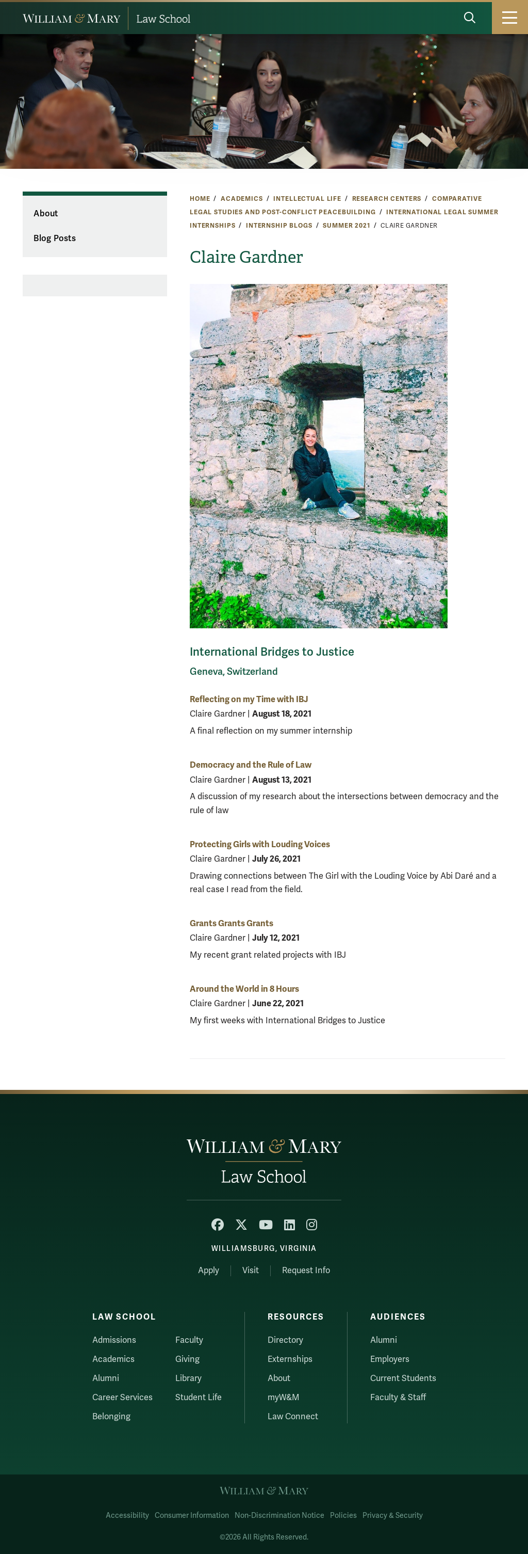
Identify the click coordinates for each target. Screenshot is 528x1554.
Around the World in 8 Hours (244, 989)
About (46, 214)
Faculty (189, 1340)
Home (200, 199)
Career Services (122, 1397)
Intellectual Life (307, 199)
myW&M (284, 1397)
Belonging (111, 1417)
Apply (208, 1270)
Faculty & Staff (398, 1397)
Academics (242, 199)
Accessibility (127, 1515)
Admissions (114, 1340)
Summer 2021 (346, 225)
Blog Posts (55, 238)
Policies (343, 1515)
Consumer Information (192, 1515)
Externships (290, 1359)
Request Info (306, 1270)
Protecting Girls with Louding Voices (260, 844)
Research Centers (387, 199)
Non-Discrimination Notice (279, 1515)
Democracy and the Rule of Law (250, 764)
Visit (250, 1270)
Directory (285, 1340)
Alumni (105, 1378)
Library (188, 1378)
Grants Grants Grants (231, 923)
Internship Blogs (279, 225)
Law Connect (293, 1417)
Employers (389, 1359)
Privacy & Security (392, 1515)
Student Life (198, 1397)
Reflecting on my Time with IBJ (249, 699)
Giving (187, 1359)
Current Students (403, 1378)
